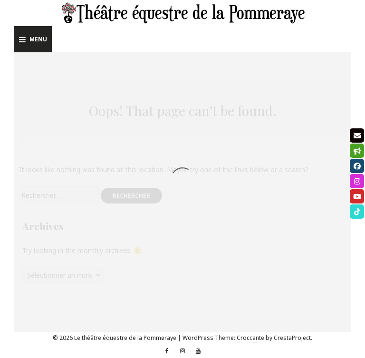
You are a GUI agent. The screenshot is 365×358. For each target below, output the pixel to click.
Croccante (250, 338)
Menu (33, 39)
